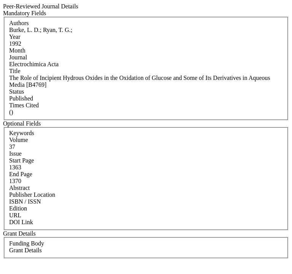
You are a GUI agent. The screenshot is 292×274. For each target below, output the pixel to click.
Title (15, 71)
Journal (18, 57)
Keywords (21, 133)
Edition (18, 208)
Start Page (21, 160)
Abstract (19, 188)
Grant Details (25, 250)
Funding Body (26, 243)
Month (17, 50)
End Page (20, 174)
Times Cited (24, 105)
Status (16, 91)
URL (15, 215)
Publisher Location (32, 194)
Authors (19, 23)
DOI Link (21, 222)
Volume (18, 140)
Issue (15, 153)
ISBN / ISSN (25, 201)
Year (14, 36)
